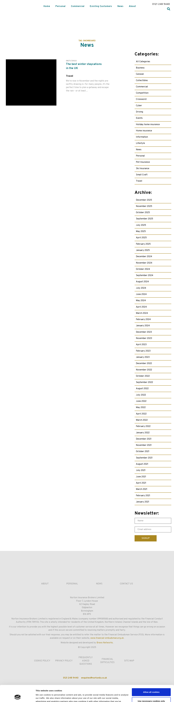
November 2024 (144, 263)
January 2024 (143, 325)
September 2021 (144, 458)
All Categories (143, 61)
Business (140, 68)
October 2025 (143, 212)
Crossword (141, 99)
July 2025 (141, 225)
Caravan (140, 74)
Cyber (139, 105)
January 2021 (142, 502)
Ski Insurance (142, 168)
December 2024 (144, 256)
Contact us (126, 583)
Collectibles (142, 80)
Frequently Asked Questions (86, 661)
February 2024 (143, 319)
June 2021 (141, 476)
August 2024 (142, 281)
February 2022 (143, 426)
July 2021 (140, 470)
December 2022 (144, 363)
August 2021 (142, 464)
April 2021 (141, 483)
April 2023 (141, 344)
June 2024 (141, 294)
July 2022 (141, 395)
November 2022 (144, 370)
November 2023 (144, 338)
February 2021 (143, 495)
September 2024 (144, 275)
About (132, 6)
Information (142, 137)
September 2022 (144, 382)
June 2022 (141, 401)
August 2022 (142, 388)
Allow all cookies (151, 677)
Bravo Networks (105, 642)
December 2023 (144, 332)
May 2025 (141, 231)
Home (47, 6)
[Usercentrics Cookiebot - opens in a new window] (17, 697)
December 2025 (144, 200)
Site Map (129, 660)
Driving (139, 112)
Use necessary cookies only (151, 685)
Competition (142, 93)
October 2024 (143, 269)
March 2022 (142, 420)
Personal (60, 6)
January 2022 (143, 432)
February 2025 (143, 244)
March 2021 (141, 489)
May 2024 (141, 300)
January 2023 (143, 357)
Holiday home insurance (148, 124)
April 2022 (141, 414)
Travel (139, 181)
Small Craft (141, 174)
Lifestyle (140, 143)
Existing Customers (101, 6)
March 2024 (142, 313)
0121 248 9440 (161, 4)
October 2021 (142, 451)
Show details (42, 696)
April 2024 (141, 307)
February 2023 (143, 351)
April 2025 (141, 237)
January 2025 (143, 250)
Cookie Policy (42, 660)
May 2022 (141, 407)
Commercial (77, 6)
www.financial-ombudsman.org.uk (107, 638)
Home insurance (144, 130)
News (120, 6)
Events (139, 118)
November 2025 (144, 206)
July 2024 (141, 288)
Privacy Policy (64, 660)
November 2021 (144, 445)
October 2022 (143, 376)
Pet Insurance (143, 162)
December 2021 (143, 439)
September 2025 (144, 218)
